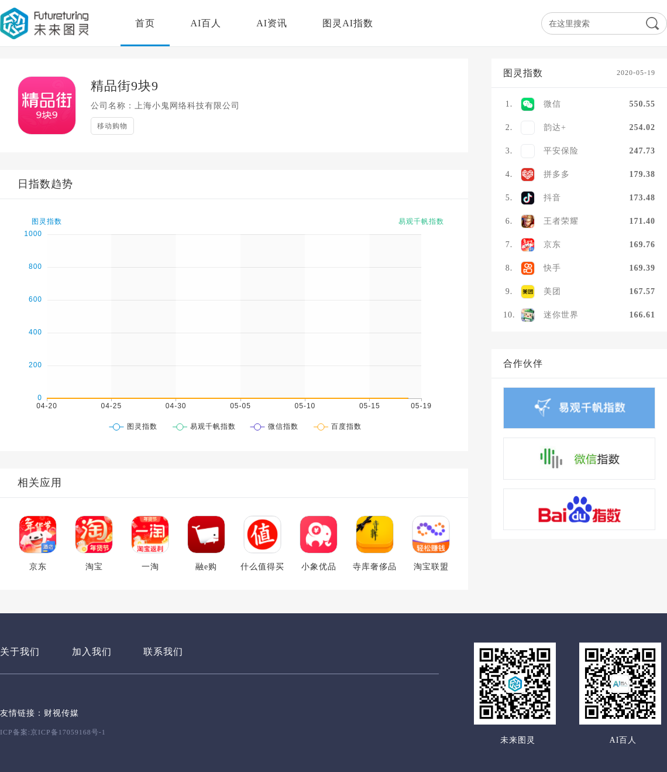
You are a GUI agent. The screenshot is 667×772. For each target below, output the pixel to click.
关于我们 (20, 652)
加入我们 (92, 652)
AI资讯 (271, 23)
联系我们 (163, 652)
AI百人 (205, 23)
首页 (145, 23)
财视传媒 (61, 713)
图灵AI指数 (347, 23)
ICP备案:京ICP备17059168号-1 (53, 732)
